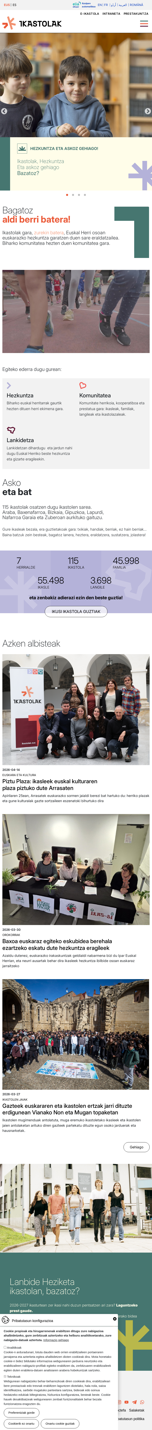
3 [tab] (79, 195)
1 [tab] (67, 195)
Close (114, 1318)
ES (14, 5)
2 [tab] (73, 195)
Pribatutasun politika (128, 1419)
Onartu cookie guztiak (60, 1423)
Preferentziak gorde (22, 1412)
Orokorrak (11, 935)
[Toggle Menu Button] (144, 21)
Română (136, 4)
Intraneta (111, 13)
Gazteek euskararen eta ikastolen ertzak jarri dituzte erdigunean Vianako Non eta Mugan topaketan (67, 1109)
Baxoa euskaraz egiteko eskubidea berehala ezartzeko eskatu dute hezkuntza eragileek (57, 944)
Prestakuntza (136, 13)
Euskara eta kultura (19, 775)
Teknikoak (14, 1376)
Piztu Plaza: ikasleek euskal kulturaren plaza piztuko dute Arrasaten (49, 784)
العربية (123, 4)
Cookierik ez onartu (21, 1423)
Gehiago (136, 1147)
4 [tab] (85, 195)
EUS (7, 5)
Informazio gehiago (56, 1340)
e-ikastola (89, 13)
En (100, 4)
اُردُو (113, 4)
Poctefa (120, 1410)
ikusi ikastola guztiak (76, 611)
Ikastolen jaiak (15, 1099)
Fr (106, 4)
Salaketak (136, 1410)
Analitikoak (14, 1347)
